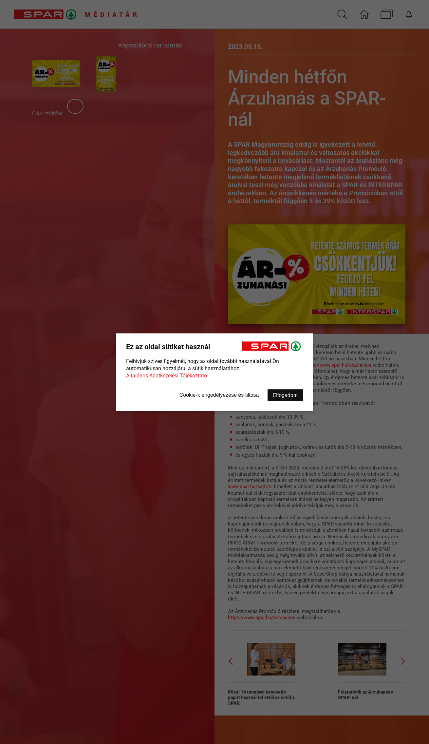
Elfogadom (285, 395)
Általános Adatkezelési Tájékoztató (166, 375)
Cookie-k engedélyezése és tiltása (219, 394)
